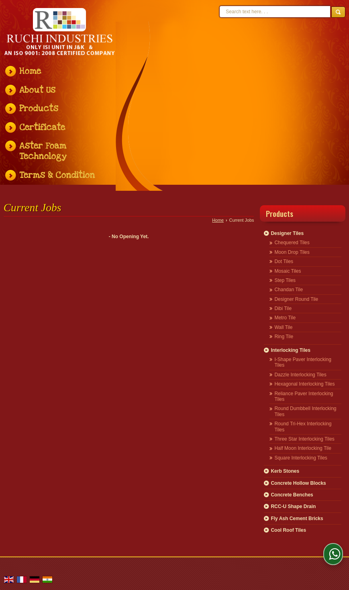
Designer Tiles (287, 233)
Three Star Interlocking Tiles (304, 439)
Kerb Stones (285, 471)
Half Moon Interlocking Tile (302, 448)
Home (30, 71)
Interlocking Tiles (290, 350)
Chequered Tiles (291, 242)
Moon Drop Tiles (291, 252)
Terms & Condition (57, 175)
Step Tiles (285, 280)
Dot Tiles (283, 261)
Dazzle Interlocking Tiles (300, 375)
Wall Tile (283, 327)
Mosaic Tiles (287, 271)
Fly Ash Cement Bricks (297, 518)
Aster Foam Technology (43, 151)
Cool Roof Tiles (288, 530)
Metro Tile (285, 318)
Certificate (42, 127)
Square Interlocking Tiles (300, 458)
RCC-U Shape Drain (293, 506)
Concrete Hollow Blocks (298, 483)
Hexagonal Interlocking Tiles (304, 384)
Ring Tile (283, 336)
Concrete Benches (292, 495)
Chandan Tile (288, 289)
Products (38, 108)
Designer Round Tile (296, 299)
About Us (37, 90)
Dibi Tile (283, 308)
